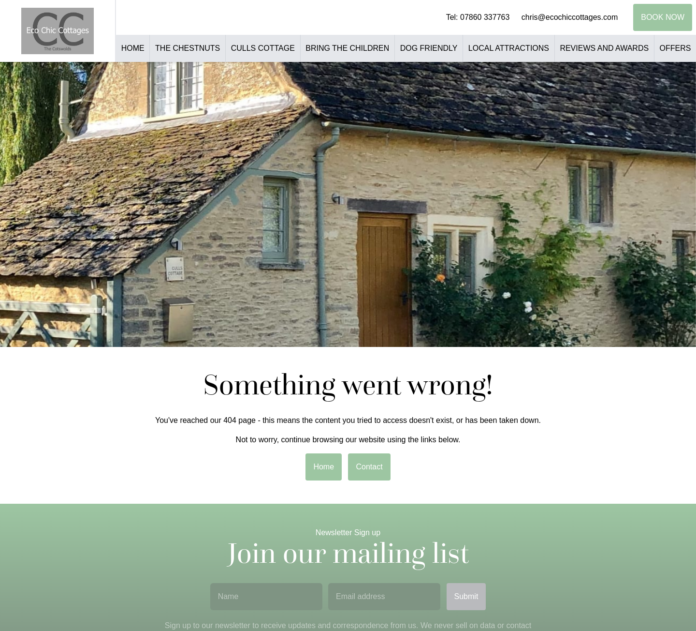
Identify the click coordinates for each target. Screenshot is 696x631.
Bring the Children (347, 48)
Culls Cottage (263, 48)
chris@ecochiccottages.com (570, 17)
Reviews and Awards (604, 48)
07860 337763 (484, 17)
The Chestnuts (187, 48)
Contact (369, 467)
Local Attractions (508, 48)
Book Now (662, 17)
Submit (466, 596)
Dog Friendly (429, 48)
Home (133, 48)
